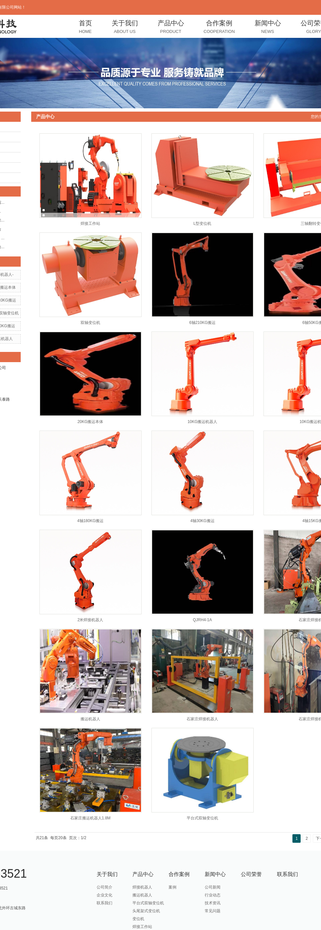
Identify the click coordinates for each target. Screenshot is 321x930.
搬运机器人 (90, 719)
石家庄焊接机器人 (202, 719)
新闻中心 (268, 27)
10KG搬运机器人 (203, 421)
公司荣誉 (251, 874)
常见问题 (212, 911)
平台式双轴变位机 (202, 818)
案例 (172, 887)
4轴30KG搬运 (202, 520)
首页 (85, 27)
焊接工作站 (90, 223)
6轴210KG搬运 (202, 322)
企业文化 (104, 895)
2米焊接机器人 (90, 620)
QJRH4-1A (202, 620)
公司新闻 (212, 887)
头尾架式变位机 (146, 911)
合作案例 (219, 27)
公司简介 (104, 887)
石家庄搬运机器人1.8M (90, 818)
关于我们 (125, 27)
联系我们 (104, 903)
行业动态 (212, 895)
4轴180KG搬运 (90, 520)
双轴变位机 (90, 322)
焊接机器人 (142, 887)
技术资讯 (212, 903)
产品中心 (171, 27)
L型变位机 (203, 223)
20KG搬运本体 (90, 421)
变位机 (138, 919)
